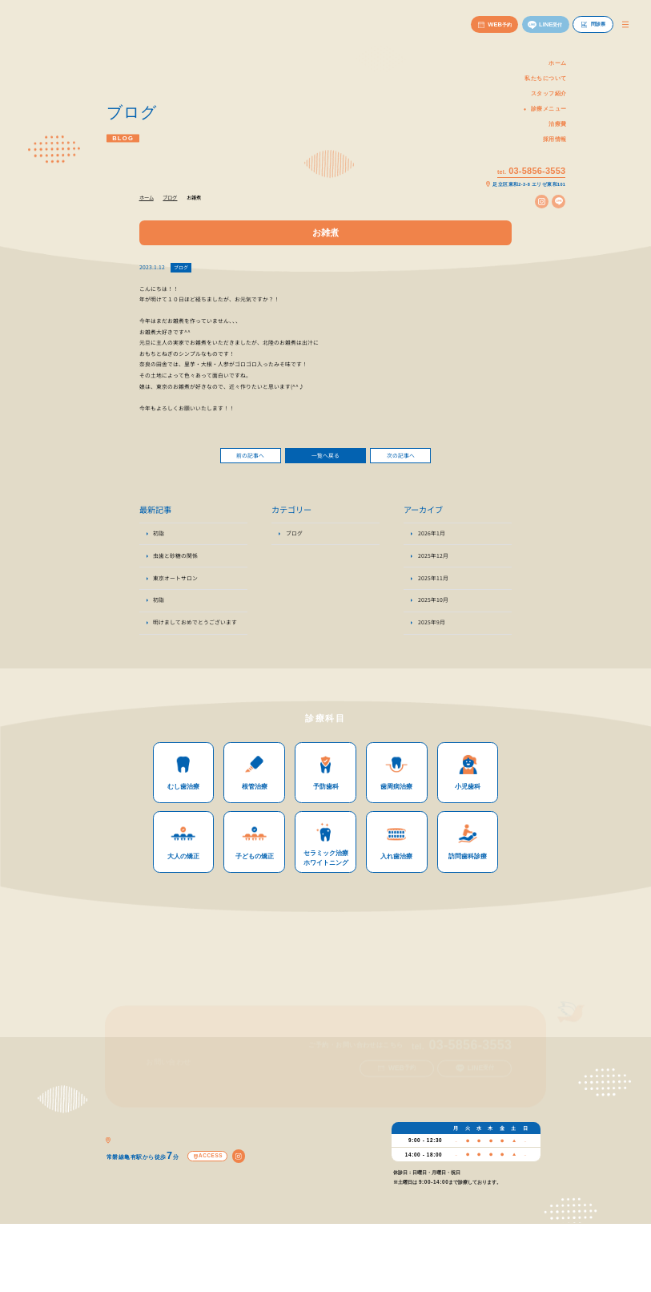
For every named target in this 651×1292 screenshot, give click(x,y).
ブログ (181, 267)
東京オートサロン (175, 582)
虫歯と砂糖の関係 (175, 559)
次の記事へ (401, 455)
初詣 (158, 537)
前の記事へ (250, 455)
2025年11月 (433, 582)
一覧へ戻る (325, 455)
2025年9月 (431, 626)
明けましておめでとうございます (195, 626)
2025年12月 (433, 559)
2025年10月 (433, 604)
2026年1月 (431, 537)
